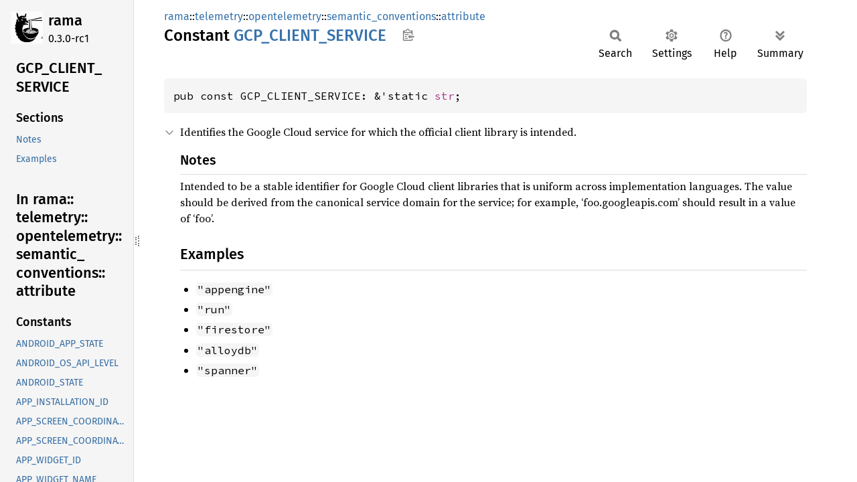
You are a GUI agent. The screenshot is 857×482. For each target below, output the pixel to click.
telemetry (219, 16)
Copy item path (408, 34)
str (445, 95)
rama (65, 20)
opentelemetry (284, 16)
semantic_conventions (381, 16)
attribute (463, 16)
